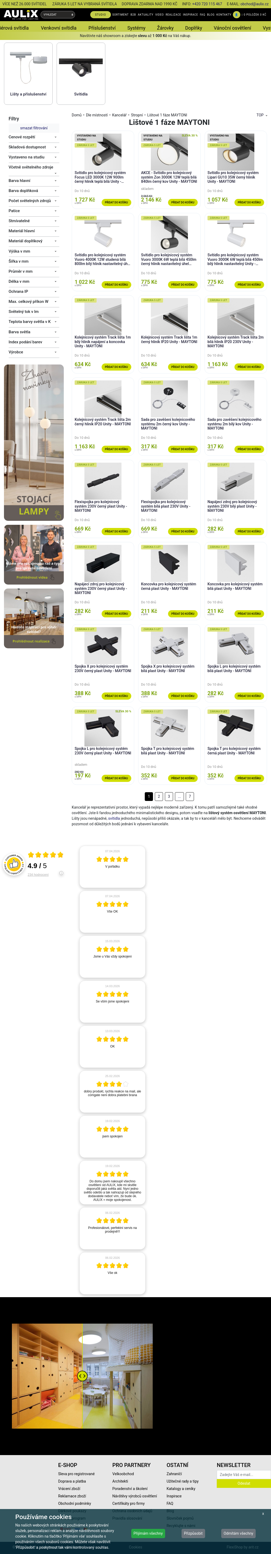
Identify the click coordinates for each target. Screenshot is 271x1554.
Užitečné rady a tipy (182, 1481)
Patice (14, 210)
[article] (112, 867)
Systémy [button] (136, 28)
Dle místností (97, 115)
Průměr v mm (21, 271)
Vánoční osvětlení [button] (232, 28)
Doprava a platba (72, 1481)
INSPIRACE (190, 14)
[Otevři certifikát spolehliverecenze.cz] (46, 855)
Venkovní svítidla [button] (58, 28)
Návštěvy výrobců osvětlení (134, 1496)
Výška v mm (19, 251)
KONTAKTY (224, 14)
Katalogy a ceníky (180, 1489)
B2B (133, 14)
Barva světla (19, 332)
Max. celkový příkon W (28, 301)
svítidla (114, 818)
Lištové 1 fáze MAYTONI (167, 115)
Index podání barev (25, 342)
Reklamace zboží (72, 1496)
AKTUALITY (145, 14)
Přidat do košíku (116, 202)
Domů (77, 115)
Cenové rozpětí (22, 137)
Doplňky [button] (193, 28)
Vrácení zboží (69, 1489)
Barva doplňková (23, 190)
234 (38, 875)
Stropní (137, 115)
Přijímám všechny (148, 1533)
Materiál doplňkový (26, 241)
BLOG (211, 14)
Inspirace (174, 1496)
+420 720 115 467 (207, 4)
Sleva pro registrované (76, 1474)
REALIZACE (173, 14)
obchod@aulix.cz (255, 4)
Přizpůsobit (193, 1533)
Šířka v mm (19, 261)
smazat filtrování (33, 128)
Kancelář (119, 115)
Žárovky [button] (165, 28)
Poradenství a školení (130, 1489)
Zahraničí (174, 1474)
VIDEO (159, 14)
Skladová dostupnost (27, 147)
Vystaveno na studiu (26, 157)
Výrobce (16, 352)
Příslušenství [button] (102, 28)
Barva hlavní (19, 180)
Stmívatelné (19, 220)
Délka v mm (19, 281)
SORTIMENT (120, 14)
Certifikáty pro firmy (128, 1503)
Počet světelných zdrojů (30, 200)
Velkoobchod (123, 1474)
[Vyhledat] (72, 14)
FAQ (202, 14)
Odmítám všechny (238, 1533)
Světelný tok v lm (24, 311)
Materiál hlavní (22, 231)
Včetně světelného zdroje (31, 167)
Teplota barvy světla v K (30, 321)
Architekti (120, 1481)
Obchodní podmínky (74, 1503)
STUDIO (100, 14)
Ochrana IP (18, 291)
